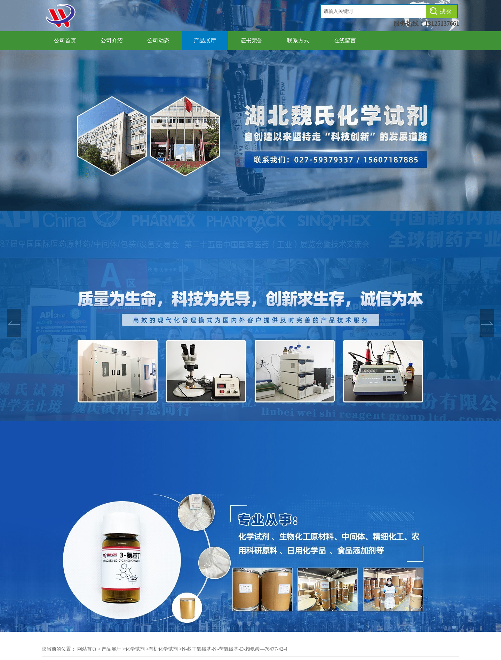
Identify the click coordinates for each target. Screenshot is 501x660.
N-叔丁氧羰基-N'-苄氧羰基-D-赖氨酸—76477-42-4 (235, 649)
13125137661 (442, 23)
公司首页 (65, 40)
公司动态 (158, 40)
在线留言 (345, 40)
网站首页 (87, 649)
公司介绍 (112, 40)
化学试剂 (135, 649)
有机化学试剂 (163, 649)
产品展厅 (205, 40)
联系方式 (298, 40)
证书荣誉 (251, 40)
